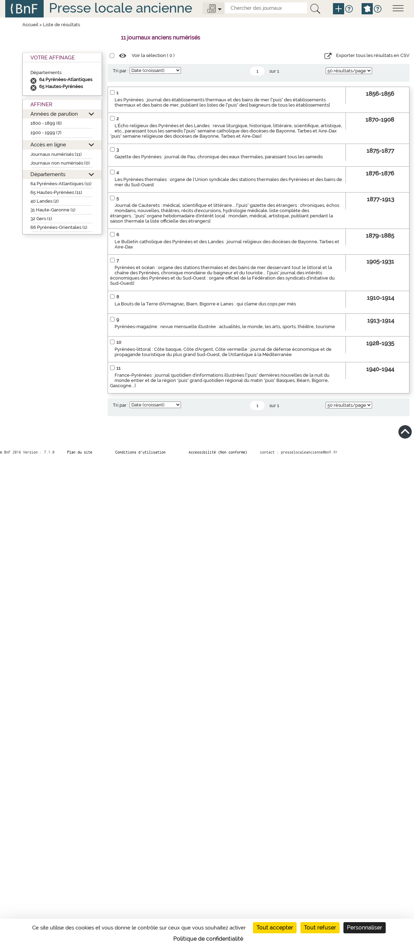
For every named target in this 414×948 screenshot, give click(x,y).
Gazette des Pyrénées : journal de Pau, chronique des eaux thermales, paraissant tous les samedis (219, 156)
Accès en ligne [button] (48, 144)
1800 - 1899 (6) (46, 123)
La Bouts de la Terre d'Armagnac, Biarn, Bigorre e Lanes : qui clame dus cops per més (205, 303)
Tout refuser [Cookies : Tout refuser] (320, 927)
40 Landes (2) (44, 201)
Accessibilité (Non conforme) (218, 452)
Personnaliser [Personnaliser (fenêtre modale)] (364, 927)
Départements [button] (47, 174)
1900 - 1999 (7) (45, 132)
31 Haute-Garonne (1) (52, 209)
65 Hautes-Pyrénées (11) (56, 192)
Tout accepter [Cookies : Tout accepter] (274, 927)
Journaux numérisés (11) (56, 154)
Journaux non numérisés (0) (60, 163)
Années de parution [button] (54, 114)
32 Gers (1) (41, 218)
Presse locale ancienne (120, 8)
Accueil (30, 24)
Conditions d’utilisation (140, 452)
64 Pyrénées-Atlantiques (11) (61, 183)
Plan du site (79, 452)
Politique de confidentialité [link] (208, 938)
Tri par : (121, 70)
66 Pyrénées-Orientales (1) (58, 227)
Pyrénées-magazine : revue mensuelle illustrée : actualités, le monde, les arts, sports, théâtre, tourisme (225, 326)
